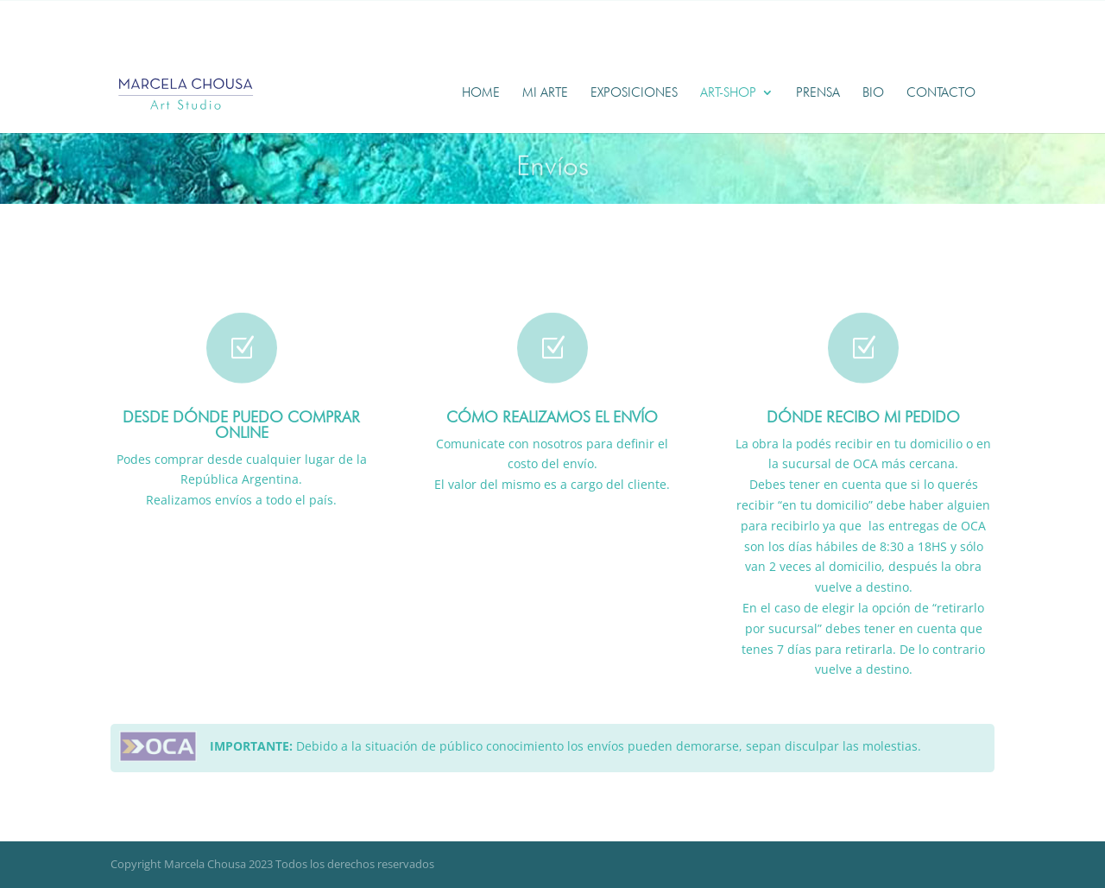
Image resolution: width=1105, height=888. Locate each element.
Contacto (941, 93)
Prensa (818, 93)
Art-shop (728, 93)
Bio (873, 93)
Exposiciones (634, 93)
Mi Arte (545, 93)
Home (481, 93)
